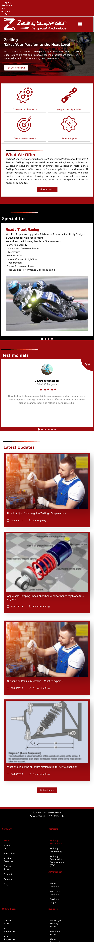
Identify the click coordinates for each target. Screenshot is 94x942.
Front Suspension (13, 898)
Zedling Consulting (60, 833)
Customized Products (25, 97)
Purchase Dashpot (60, 864)
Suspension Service (14, 907)
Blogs (7, 863)
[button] (80, 12)
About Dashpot (58, 859)
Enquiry (30, 2)
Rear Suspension (13, 893)
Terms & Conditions (40, 930)
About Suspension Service (64, 898)
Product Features (13, 843)
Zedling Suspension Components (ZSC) (68, 840)
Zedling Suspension (60, 828)
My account (55, 2)
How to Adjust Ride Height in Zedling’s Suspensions (36, 501)
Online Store (10, 848)
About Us (9, 833)
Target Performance (25, 126)
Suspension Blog (41, 595)
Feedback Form (58, 893)
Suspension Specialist (69, 97)
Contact (8, 853)
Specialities (10, 838)
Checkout (9, 922)
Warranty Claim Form (61, 912)
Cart (66, 2)
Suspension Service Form (63, 903)
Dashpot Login (58, 869)
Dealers (8, 858)
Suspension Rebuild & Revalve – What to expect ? (35, 669)
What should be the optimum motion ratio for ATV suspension (42, 755)
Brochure (59, 930)
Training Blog (39, 509)
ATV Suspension (12, 903)
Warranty (55, 907)
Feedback (41, 2)
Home (7, 828)
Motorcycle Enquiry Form (63, 888)
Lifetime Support (69, 126)
